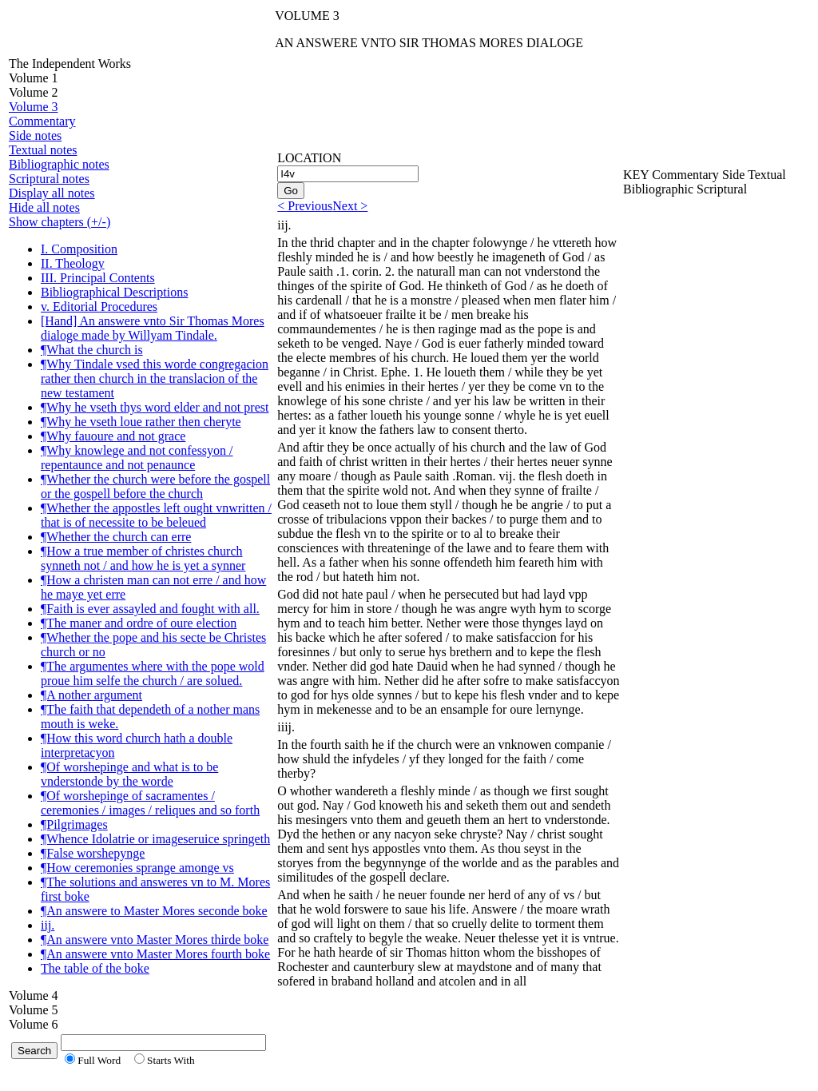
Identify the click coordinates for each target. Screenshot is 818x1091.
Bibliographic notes (59, 164)
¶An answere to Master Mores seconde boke (154, 911)
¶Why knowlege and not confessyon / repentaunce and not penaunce (137, 458)
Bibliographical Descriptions (114, 292)
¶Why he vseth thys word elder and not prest (154, 407)
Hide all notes (44, 207)
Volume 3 (33, 106)
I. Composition (79, 249)
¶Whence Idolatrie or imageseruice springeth (155, 839)
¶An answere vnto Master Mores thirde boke (154, 939)
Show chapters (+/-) (59, 222)
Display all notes (52, 193)
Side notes (35, 135)
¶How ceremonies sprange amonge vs (137, 867)
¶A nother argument (91, 695)
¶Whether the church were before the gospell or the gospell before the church (155, 486)
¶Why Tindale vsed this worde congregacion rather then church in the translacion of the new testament (154, 378)
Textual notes (43, 150)
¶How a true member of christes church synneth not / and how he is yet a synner (143, 558)
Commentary (42, 121)
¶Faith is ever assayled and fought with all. (150, 608)
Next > (349, 206)
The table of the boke (95, 968)
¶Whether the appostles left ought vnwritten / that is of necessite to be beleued (156, 515)
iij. (47, 925)
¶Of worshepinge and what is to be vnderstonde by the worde (129, 774)
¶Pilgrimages (74, 824)
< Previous (304, 206)
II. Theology (73, 263)
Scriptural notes (49, 178)
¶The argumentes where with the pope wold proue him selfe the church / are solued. (152, 673)
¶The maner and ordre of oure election (138, 623)
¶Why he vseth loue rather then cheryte (141, 421)
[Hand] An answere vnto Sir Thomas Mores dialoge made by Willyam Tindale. (152, 328)
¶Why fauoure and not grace (113, 436)
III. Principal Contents (98, 278)
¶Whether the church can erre (116, 537)
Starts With (171, 1060)
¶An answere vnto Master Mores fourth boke (155, 954)
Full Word (99, 1060)
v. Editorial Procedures (99, 306)
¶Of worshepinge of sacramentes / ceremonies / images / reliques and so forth (150, 803)
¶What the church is (92, 349)
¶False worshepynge (93, 853)
